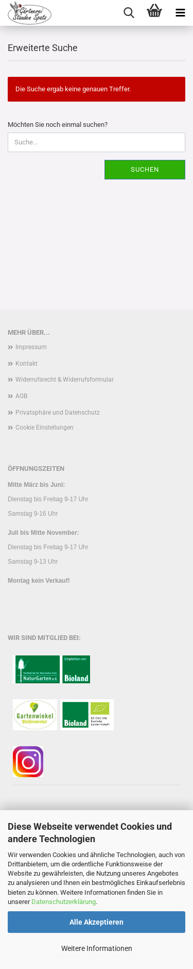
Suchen (145, 169)
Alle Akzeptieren (96, 922)
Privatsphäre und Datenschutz (57, 412)
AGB (21, 396)
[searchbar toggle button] (129, 13)
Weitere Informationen (96, 948)
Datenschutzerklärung (63, 902)
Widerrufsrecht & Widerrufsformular (64, 379)
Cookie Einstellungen (44, 427)
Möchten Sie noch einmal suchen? (58, 124)
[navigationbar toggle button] (180, 13)
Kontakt (26, 363)
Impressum (31, 347)
